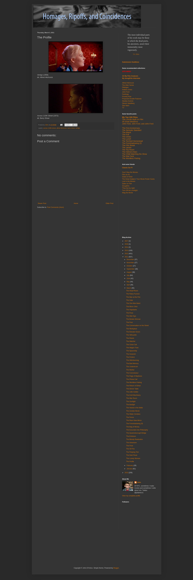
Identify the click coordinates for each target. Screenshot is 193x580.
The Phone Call (131, 379)
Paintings (125, 94)
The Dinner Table (132, 389)
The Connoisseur (132, 373)
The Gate (129, 300)
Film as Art (126, 175)
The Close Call (131, 345)
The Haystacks (131, 310)
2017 (127, 241)
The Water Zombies (133, 414)
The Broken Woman (133, 319)
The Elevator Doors (133, 332)
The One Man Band (133, 303)
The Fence (130, 417)
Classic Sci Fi (127, 168)
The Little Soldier (132, 392)
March (129, 288)
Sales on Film (127, 184)
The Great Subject (128, 179)
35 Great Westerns (130, 121)
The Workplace (131, 329)
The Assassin (131, 354)
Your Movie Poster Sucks (146, 179)
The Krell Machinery (133, 395)
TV (123, 108)
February (130, 465)
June (128, 278)
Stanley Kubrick (127, 101)
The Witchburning (132, 360)
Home (76, 203)
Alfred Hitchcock (128, 83)
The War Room (131, 398)
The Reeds (130, 338)
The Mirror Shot (131, 307)
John (139, 482)
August (129, 272)
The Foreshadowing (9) (134, 423)
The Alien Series (128, 85)
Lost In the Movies (128, 181)
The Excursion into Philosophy (137, 430)
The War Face (128, 156)
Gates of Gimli (127, 177)
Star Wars (125, 106)
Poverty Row (126, 97)
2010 (127, 473)
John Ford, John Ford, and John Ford (137, 124)
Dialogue (125, 87)
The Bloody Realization (134, 439)
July (128, 275)
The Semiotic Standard (131, 130)
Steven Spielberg (128, 103)
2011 (127, 257)
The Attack (126, 132)
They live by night (128, 188)
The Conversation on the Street (137, 325)
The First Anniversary (131, 128)
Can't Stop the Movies (130, 172)
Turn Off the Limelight (130, 190)
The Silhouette (131, 335)
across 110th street (49, 128)
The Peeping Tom (132, 452)
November (130, 263)
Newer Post (42, 203)
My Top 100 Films (130, 117)
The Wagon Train (132, 348)
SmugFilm (125, 186)
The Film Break (128, 145)
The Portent (130, 357)
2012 (127, 254)
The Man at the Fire (133, 297)
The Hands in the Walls (134, 408)
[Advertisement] (139, 215)
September (131, 269)
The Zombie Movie (132, 411)
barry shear (71, 128)
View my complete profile (131, 496)
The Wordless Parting (131, 158)
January (130, 469)
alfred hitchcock (62, 128)
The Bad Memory (132, 363)
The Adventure (131, 443)
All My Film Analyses (130, 76)
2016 (127, 244)
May (128, 282)
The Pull (125, 134)
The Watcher (130, 341)
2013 (127, 250)
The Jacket (126, 147)
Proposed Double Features (131, 99)
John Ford (125, 92)
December (130, 259)
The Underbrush (132, 367)
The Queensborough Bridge (136, 433)
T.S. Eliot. (136, 54)
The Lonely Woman (133, 458)
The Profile (130, 461)
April (128, 285)
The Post (129, 322)
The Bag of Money (132, 427)
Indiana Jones (127, 90)
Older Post (109, 203)
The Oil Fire (130, 449)
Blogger (116, 568)
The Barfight (130, 405)
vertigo (78, 128)
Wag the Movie (127, 193)
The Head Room (132, 291)
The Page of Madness (134, 376)
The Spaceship (131, 351)
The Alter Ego (131, 316)
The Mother (130, 370)
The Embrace (131, 436)
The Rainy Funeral (132, 294)
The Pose (129, 313)
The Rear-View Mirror (133, 420)
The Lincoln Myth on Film (132, 119)
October (130, 266)
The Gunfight (130, 401)
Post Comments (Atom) (55, 207)
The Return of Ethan (133, 386)
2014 (127, 247)
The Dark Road (131, 455)
